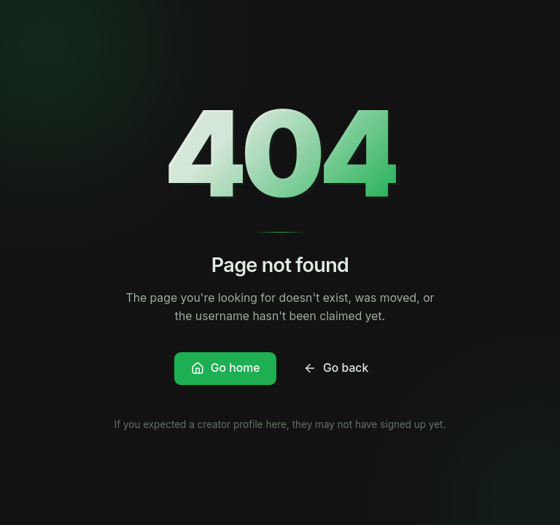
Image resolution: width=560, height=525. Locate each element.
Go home (225, 368)
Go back (335, 368)
